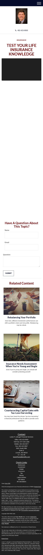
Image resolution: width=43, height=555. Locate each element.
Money (21, 475)
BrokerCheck (37, 486)
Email (7, 242)
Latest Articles (21, 477)
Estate (21, 469)
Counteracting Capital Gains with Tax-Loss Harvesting (21, 411)
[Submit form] (8, 273)
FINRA (32, 516)
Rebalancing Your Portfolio (22, 317)
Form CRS (7, 483)
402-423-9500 (21, 30)
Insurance (21, 471)
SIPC (35, 516)
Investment (21, 467)
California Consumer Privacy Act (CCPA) (13, 508)
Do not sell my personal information (30, 510)
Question (6, 255)
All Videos (21, 479)
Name (7, 230)
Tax (21, 473)
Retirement (21, 465)
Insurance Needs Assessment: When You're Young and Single (21, 365)
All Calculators (21, 481)
